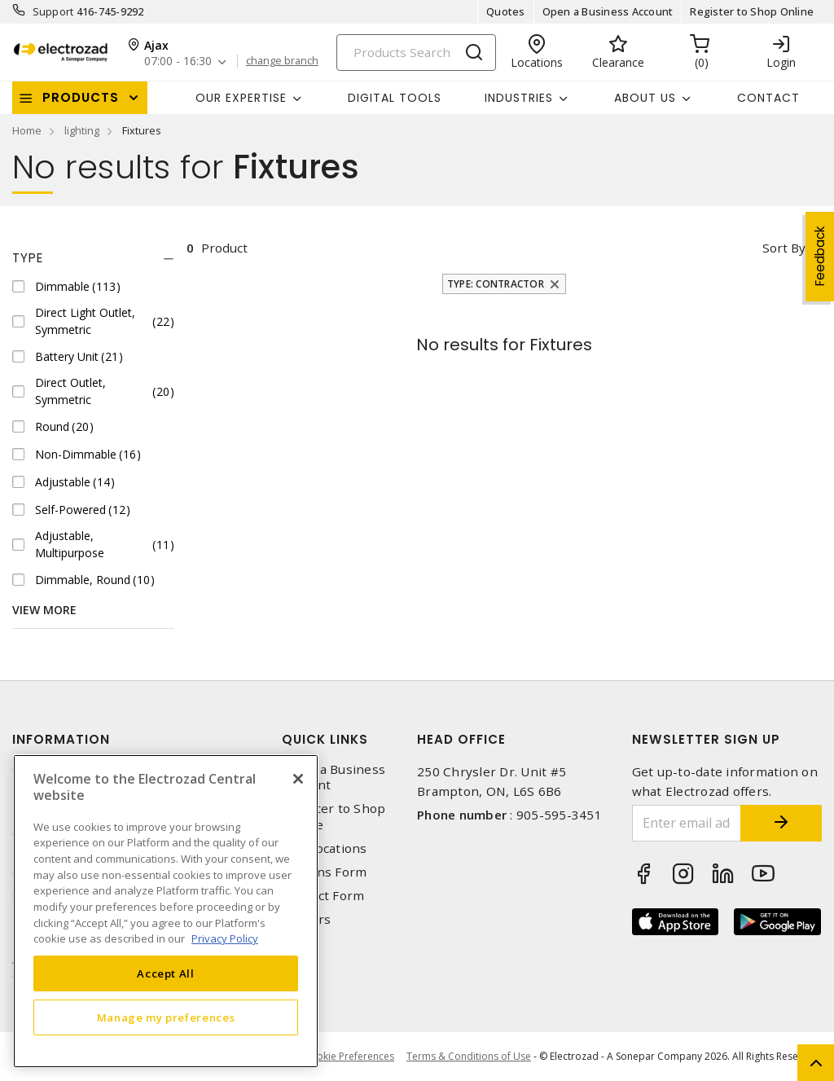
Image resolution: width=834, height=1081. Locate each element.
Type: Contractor (495, 284)
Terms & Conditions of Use (468, 1056)
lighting (81, 130)
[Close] (298, 779)
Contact (768, 98)
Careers (306, 919)
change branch (282, 61)
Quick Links (325, 739)
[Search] (416, 52)
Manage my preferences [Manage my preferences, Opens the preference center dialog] (166, 1017)
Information (61, 739)
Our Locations (324, 848)
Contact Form (323, 895)
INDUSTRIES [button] (519, 98)
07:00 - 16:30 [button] (178, 61)
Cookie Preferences (349, 1056)
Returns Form (324, 872)
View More (44, 609)
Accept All (166, 973)
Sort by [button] (783, 247)
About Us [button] (645, 98)
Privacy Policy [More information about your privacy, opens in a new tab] (224, 938)
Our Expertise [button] (241, 98)
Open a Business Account (608, 11)
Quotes (505, 11)
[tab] (93, 258)
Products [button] (80, 97)
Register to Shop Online (752, 11)
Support (53, 11)
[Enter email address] (687, 823)
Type (27, 257)
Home (27, 130)
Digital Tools (394, 98)
